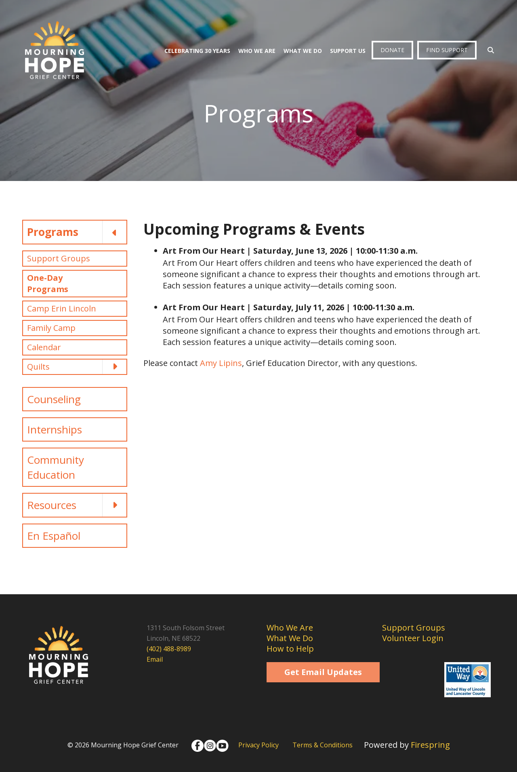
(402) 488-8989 (169, 648)
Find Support (447, 50)
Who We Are (256, 51)
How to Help (290, 648)
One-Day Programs (47, 283)
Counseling (54, 399)
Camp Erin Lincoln (61, 308)
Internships (54, 429)
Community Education (55, 467)
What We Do (303, 51)
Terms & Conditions (322, 744)
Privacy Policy (258, 744)
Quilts (76, 367)
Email (155, 659)
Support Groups (58, 258)
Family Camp (51, 327)
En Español (53, 535)
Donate (392, 50)
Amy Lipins (221, 363)
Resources (76, 505)
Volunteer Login (412, 638)
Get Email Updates (323, 672)
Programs (76, 232)
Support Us (348, 51)
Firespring (430, 744)
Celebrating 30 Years (197, 51)
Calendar (44, 347)
